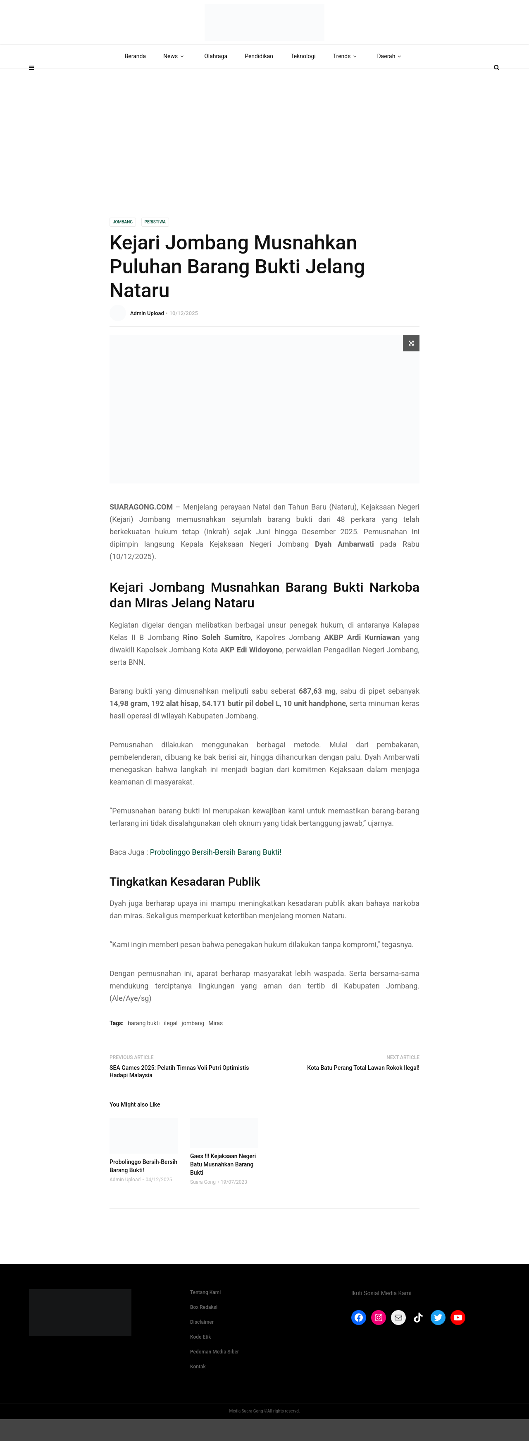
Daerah (390, 78)
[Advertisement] (264, 153)
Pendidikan (259, 78)
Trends (346, 78)
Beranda (135, 78)
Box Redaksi (203, 1329)
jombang (193, 1045)
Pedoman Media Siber (214, 1374)
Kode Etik (200, 1359)
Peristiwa (155, 244)
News (175, 78)
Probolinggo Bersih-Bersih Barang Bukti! (215, 874)
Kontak (198, 1388)
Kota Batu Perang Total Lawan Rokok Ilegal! (363, 1090)
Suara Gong (203, 1204)
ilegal (170, 1045)
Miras (215, 1045)
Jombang (123, 244)
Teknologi (303, 78)
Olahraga (215, 78)
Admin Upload (147, 335)
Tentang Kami (205, 1314)
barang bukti (144, 1045)
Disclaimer (202, 1344)
